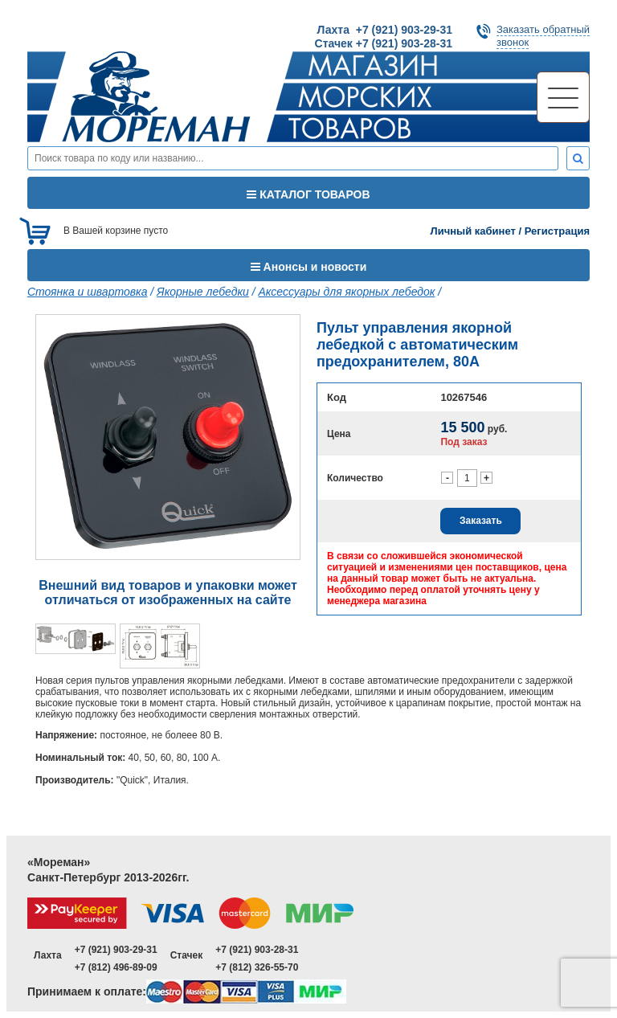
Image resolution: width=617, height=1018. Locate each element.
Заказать (481, 520)
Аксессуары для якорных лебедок (347, 291)
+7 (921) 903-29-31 (116, 949)
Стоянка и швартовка (87, 291)
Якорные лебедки (203, 291)
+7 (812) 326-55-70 (256, 967)
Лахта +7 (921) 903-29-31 (384, 29)
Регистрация (557, 231)
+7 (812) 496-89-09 (116, 967)
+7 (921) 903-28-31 (256, 949)
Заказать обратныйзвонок (543, 35)
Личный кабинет (473, 231)
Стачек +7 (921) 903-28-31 (383, 43)
